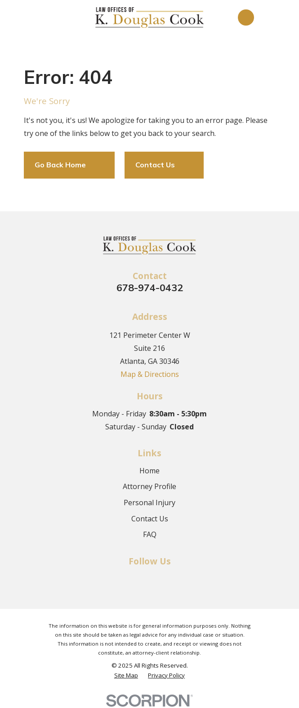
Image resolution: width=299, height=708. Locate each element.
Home (149, 471)
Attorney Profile (149, 486)
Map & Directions (149, 374)
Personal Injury (149, 502)
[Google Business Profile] (169, 578)
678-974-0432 (149, 287)
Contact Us (149, 519)
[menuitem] (126, 675)
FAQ (149, 534)
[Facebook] (129, 578)
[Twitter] (149, 578)
